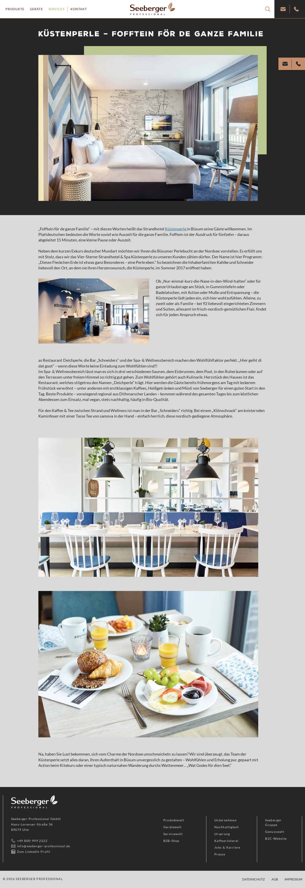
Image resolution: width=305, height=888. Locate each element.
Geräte (36, 9)
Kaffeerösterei (226, 841)
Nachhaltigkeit (226, 827)
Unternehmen (225, 820)
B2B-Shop (171, 841)
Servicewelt (173, 834)
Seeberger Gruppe (273, 822)
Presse (219, 854)
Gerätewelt (172, 827)
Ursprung (222, 834)
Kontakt (78, 9)
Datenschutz (253, 879)
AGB (275, 879)
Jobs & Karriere (227, 847)
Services (57, 9)
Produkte (15, 9)
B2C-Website (276, 838)
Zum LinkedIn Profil (34, 851)
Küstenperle (176, 228)
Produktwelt (173, 820)
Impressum (293, 879)
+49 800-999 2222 (32, 841)
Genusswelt (274, 832)
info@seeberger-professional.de (43, 846)
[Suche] (267, 9)
